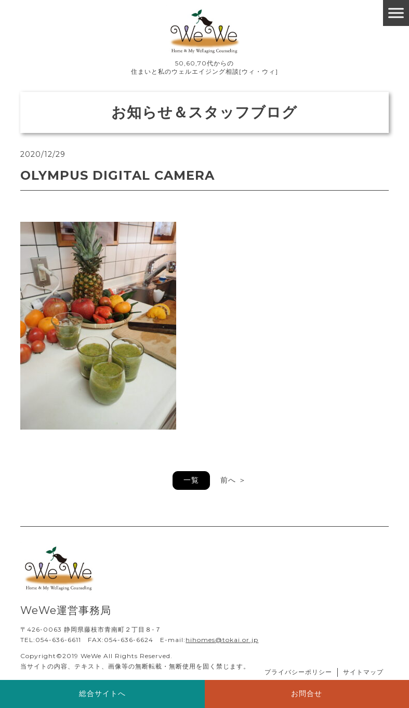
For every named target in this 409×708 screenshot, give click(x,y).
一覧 (191, 480)
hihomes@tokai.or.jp (222, 640)
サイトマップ (363, 672)
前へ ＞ (233, 480)
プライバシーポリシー (298, 672)
